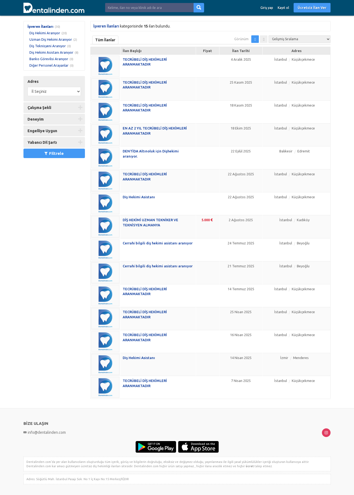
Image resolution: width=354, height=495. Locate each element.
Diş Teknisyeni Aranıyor (47, 46)
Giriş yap (266, 7)
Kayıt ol (283, 7)
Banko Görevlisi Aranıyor (48, 59)
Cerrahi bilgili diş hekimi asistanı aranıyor (158, 243)
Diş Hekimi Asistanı (139, 197)
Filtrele (54, 153)
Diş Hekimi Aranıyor (44, 33)
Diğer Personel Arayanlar (48, 65)
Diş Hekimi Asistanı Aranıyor (51, 52)
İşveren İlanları (40, 26)
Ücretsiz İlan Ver (312, 7)
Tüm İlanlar (105, 40)
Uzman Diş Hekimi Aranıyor (50, 39)
